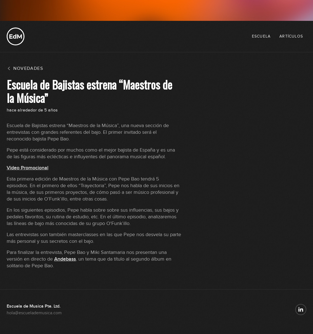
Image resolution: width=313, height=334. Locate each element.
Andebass (65, 259)
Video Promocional (27, 168)
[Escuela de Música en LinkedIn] (300, 309)
